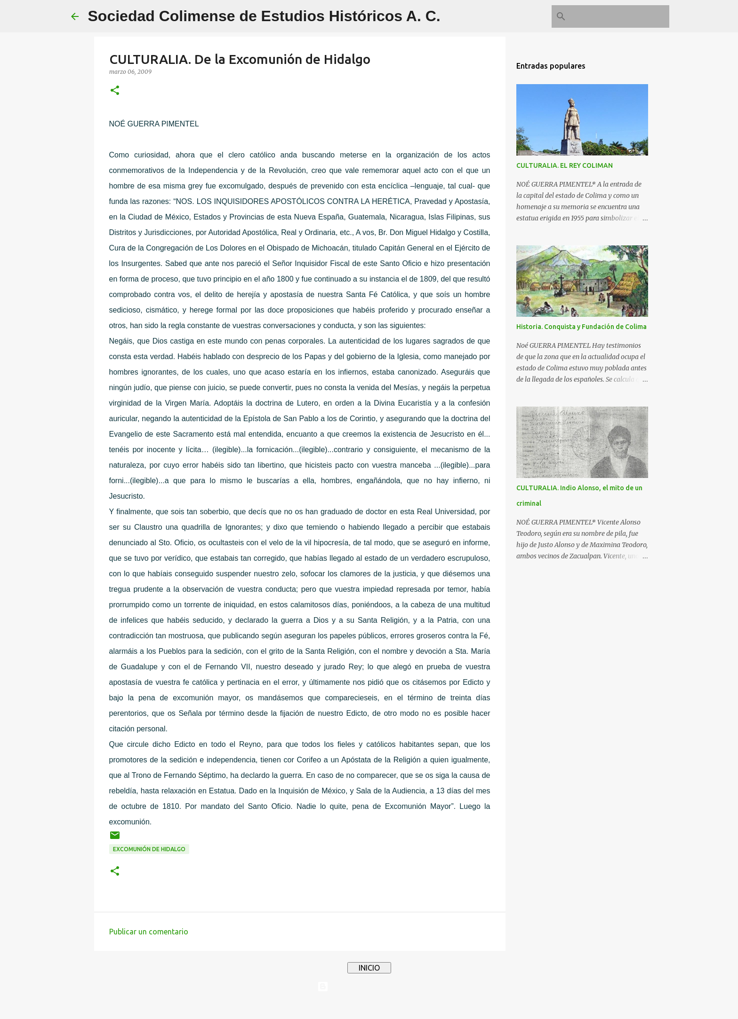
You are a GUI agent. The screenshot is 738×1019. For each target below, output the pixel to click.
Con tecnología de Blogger (369, 986)
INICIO (369, 968)
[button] (114, 91)
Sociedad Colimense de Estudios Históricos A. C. (264, 16)
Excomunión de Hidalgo (149, 849)
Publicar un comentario (148, 931)
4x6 (397, 1006)
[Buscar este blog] (619, 16)
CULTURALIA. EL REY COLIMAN (564, 165)
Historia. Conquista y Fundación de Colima (581, 326)
